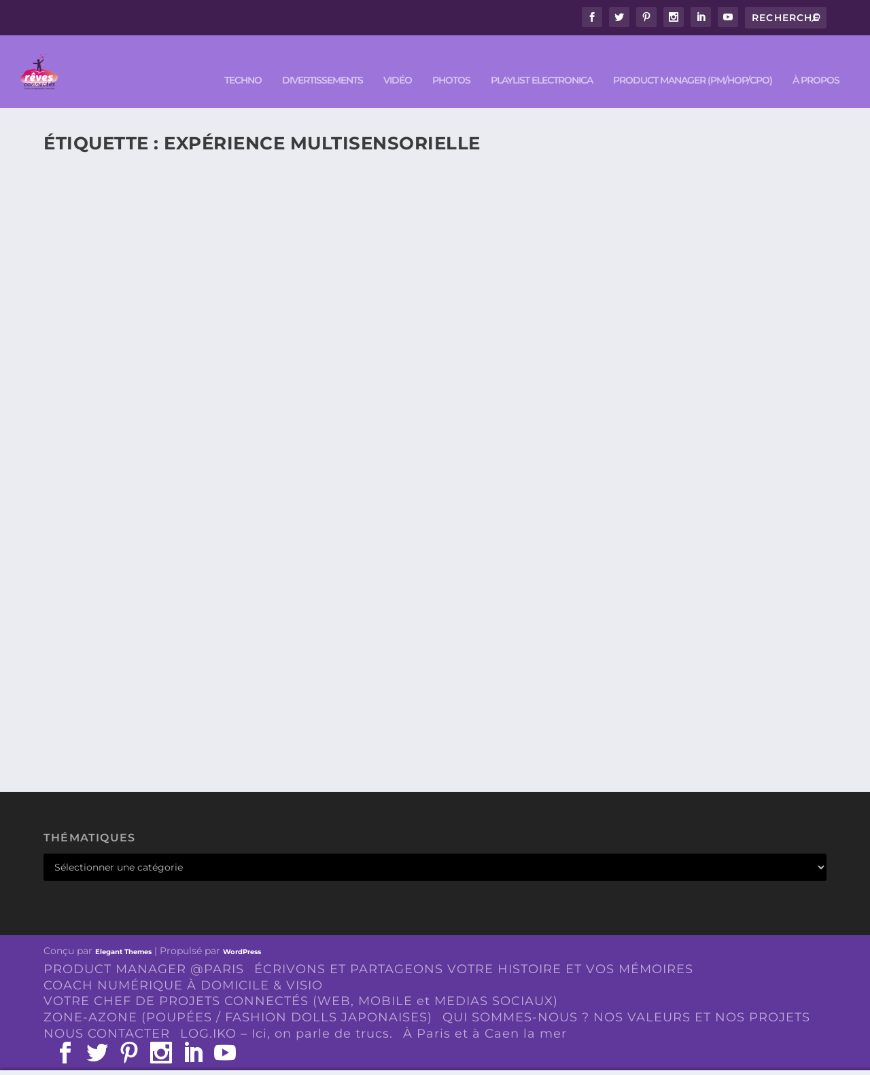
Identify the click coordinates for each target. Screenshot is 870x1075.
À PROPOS (816, 62)
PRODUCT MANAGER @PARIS (144, 950)
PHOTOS (451, 62)
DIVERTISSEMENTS (322, 62)
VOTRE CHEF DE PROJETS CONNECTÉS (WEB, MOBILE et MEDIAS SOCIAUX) (301, 982)
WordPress (242, 933)
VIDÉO (397, 62)
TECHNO (243, 62)
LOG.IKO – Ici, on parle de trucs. (286, 1015)
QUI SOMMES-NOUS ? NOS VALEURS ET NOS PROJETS (626, 998)
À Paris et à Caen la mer (485, 1015)
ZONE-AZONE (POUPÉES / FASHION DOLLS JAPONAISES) (238, 998)
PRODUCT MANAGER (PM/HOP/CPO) (692, 62)
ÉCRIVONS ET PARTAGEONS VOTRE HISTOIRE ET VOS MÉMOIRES (473, 950)
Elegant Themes (123, 933)
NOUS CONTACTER (107, 1015)
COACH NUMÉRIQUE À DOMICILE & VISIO (183, 966)
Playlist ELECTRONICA (542, 62)
